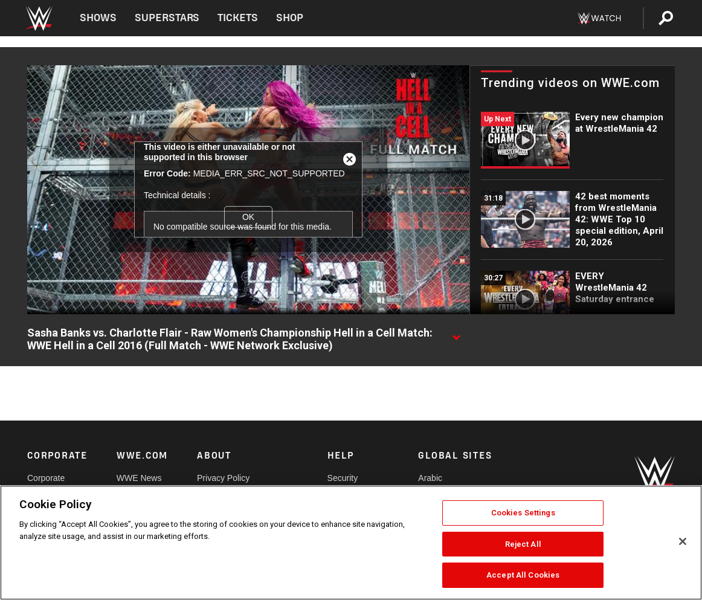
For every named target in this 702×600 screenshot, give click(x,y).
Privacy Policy (223, 478)
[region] (351, 542)
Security (342, 478)
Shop (289, 18)
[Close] (682, 541)
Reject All (523, 544)
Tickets (237, 18)
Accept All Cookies (522, 574)
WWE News (139, 478)
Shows (98, 18)
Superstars (167, 18)
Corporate (46, 478)
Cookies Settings (523, 512)
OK (248, 217)
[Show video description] (456, 333)
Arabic (430, 478)
